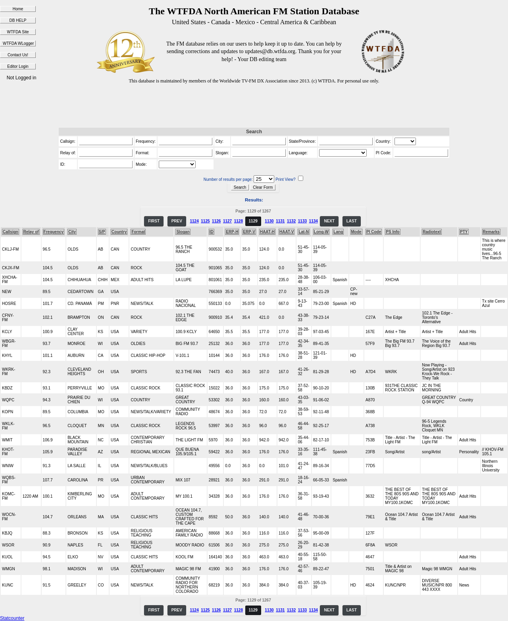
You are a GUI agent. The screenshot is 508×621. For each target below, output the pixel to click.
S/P (102, 232)
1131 (280, 221)
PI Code (373, 232)
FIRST (154, 221)
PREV (176, 221)
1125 (205, 221)
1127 (227, 221)
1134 (313, 221)
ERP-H (232, 232)
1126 (216, 221)
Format (138, 232)
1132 (291, 221)
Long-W (321, 232)
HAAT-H (267, 232)
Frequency (54, 232)
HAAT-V (286, 232)
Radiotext (432, 232)
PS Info (392, 232)
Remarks (491, 232)
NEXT (329, 221)
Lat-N (303, 232)
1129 (253, 221)
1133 (302, 221)
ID (212, 232)
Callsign (10, 232)
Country (119, 232)
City (72, 232)
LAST (351, 221)
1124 (194, 221)
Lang (338, 232)
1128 (238, 221)
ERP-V (249, 232)
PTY (464, 232)
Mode (356, 232)
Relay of (31, 232)
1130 (269, 221)
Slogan (182, 232)
